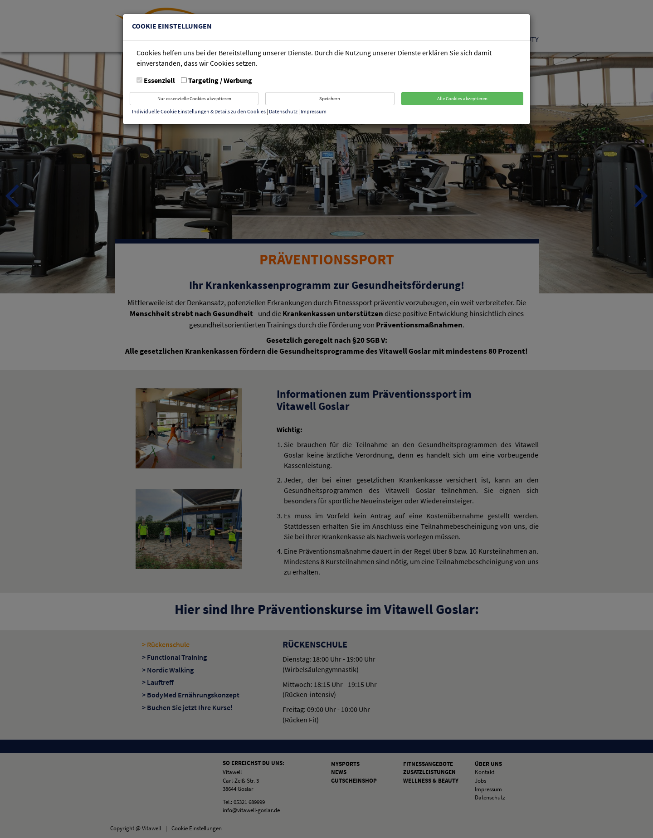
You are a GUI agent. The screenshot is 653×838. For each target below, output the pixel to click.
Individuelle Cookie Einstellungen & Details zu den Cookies (199, 111)
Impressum (313, 111)
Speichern (329, 98)
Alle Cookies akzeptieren (462, 98)
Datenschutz (283, 111)
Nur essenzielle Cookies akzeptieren (194, 98)
